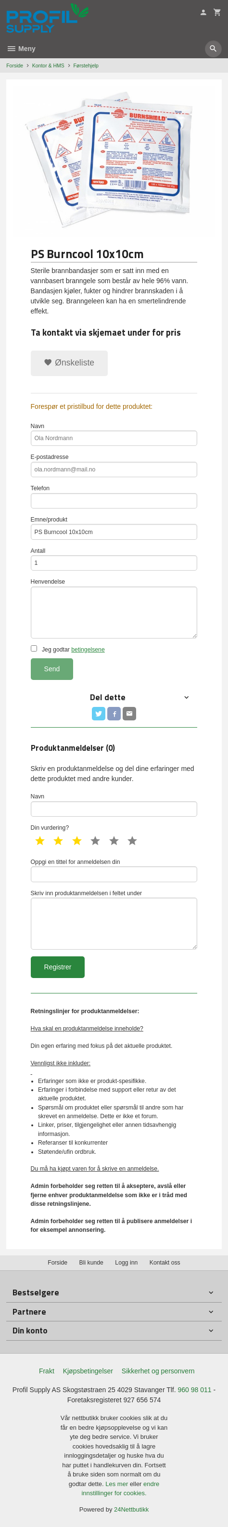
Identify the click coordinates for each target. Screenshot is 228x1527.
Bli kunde (91, 1262)
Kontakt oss (165, 1262)
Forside (14, 65)
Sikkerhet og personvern (158, 1371)
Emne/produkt (114, 528)
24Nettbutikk (131, 1509)
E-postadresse (114, 465)
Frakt (46, 1371)
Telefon (114, 497)
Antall (114, 559)
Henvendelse (114, 608)
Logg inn (126, 1262)
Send (52, 669)
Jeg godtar (68, 649)
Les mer (117, 1484)
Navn (114, 434)
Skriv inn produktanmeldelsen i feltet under (114, 920)
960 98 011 (195, 1390)
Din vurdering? (50, 827)
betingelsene (87, 649)
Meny (21, 48)
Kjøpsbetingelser (88, 1371)
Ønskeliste (69, 362)
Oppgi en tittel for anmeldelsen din (114, 870)
